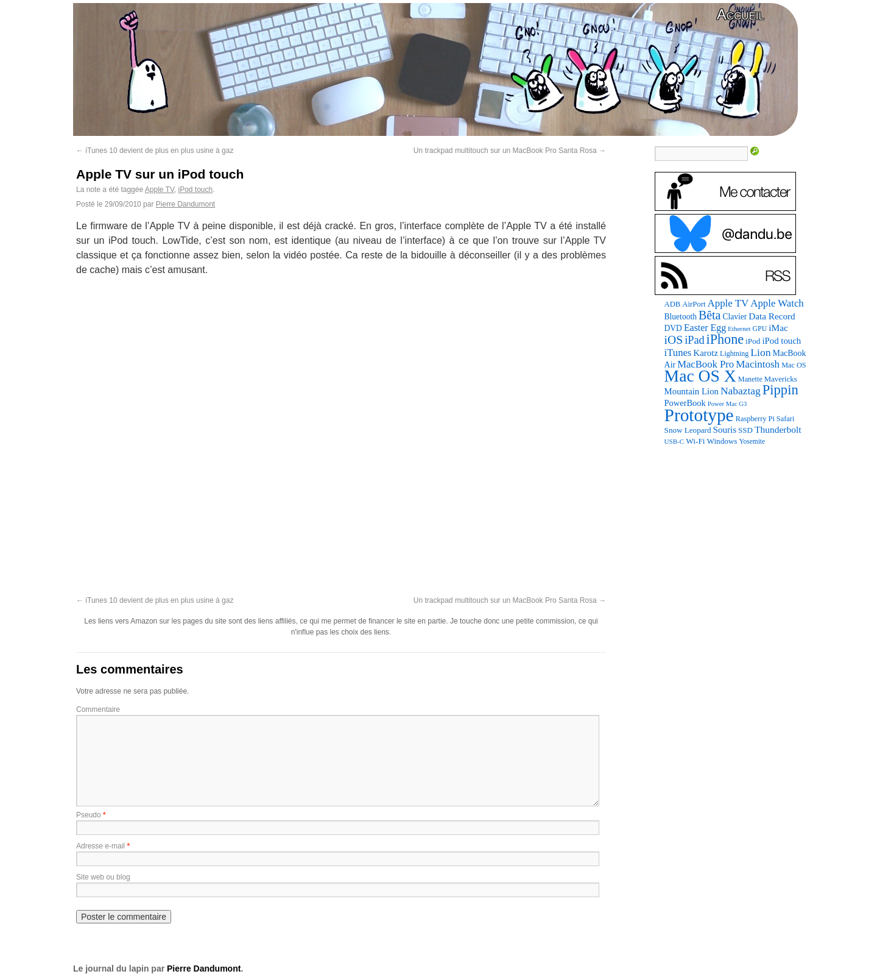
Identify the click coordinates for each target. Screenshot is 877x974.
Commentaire (98, 709)
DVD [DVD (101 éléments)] (673, 328)
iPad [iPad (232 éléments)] (694, 340)
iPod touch (195, 189)
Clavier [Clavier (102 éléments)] (734, 316)
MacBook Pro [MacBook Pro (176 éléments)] (705, 364)
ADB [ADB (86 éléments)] (672, 304)
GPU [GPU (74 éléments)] (760, 328)
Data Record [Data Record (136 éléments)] (771, 316)
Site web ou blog (103, 877)
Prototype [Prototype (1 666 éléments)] (699, 415)
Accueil (740, 14)
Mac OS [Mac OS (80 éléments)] (793, 365)
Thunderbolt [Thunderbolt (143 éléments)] (778, 429)
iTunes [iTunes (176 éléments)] (678, 352)
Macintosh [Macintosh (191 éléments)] (758, 364)
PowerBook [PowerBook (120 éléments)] (685, 403)
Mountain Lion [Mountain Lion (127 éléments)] (691, 391)
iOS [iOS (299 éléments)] (673, 339)
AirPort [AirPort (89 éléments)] (693, 304)
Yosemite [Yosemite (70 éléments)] (752, 441)
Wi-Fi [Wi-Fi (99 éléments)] (695, 441)
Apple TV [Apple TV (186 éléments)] (727, 303)
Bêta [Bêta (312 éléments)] (710, 315)
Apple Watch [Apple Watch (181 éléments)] (776, 303)
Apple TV (159, 189)
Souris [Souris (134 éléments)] (725, 430)
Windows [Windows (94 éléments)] (722, 441)
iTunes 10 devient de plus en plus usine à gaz (154, 150)
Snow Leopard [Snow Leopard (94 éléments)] (687, 430)
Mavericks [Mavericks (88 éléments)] (780, 379)
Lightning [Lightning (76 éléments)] (734, 353)
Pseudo (88, 815)
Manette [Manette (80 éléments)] (750, 379)
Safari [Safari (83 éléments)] (786, 418)
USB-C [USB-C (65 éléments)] (674, 441)
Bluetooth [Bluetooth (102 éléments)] (680, 316)
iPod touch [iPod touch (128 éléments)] (781, 341)
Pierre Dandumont (185, 204)
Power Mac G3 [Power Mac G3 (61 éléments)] (727, 403)
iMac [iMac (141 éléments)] (778, 327)
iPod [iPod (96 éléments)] (752, 341)
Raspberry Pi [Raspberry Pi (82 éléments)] (755, 418)
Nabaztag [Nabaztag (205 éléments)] (740, 391)
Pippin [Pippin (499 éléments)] (780, 389)
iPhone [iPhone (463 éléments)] (725, 339)
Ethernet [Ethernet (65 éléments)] (739, 328)
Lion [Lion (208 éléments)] (760, 352)
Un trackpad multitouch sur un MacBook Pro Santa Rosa (510, 150)
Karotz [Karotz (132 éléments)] (705, 353)
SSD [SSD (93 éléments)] (745, 430)
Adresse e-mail (100, 846)
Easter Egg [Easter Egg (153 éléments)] (705, 327)
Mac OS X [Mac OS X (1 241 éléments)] (700, 375)
